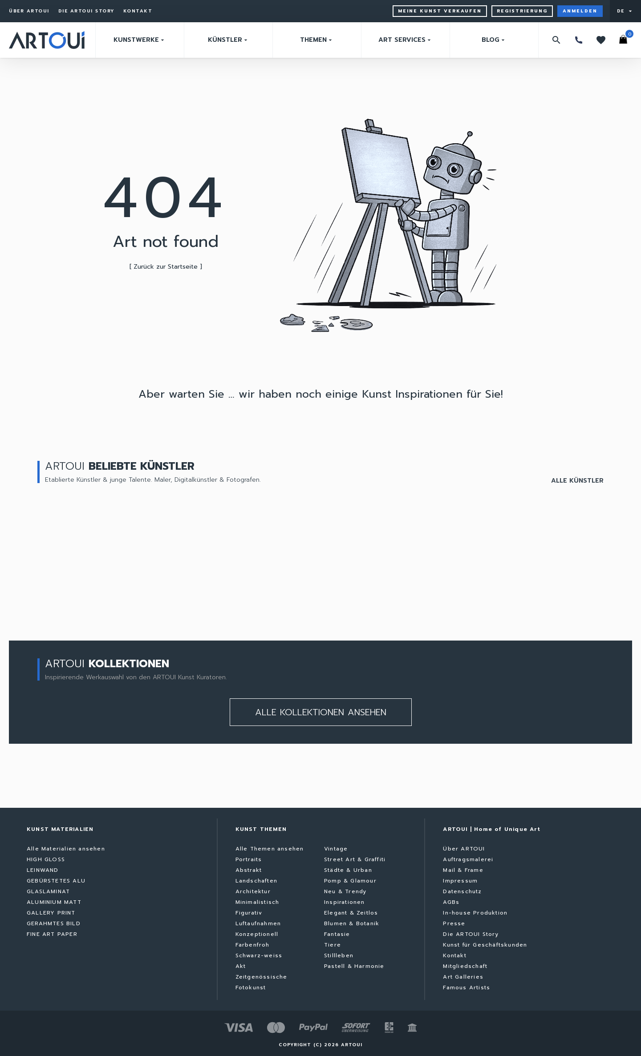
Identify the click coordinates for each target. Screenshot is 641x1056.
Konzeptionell (257, 934)
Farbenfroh (252, 945)
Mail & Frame (463, 870)
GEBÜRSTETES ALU (56, 881)
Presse (454, 923)
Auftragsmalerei (468, 859)
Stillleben (338, 955)
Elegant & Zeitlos (351, 913)
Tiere (332, 945)
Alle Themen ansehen (269, 849)
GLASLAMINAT (48, 891)
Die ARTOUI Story (86, 11)
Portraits (248, 859)
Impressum (460, 881)
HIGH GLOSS (46, 859)
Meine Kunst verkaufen (440, 11)
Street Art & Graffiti (354, 859)
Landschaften (256, 881)
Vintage (336, 849)
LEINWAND (43, 870)
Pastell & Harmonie (354, 966)
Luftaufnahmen (258, 923)
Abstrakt (248, 870)
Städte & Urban (348, 870)
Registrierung (522, 11)
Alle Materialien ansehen (66, 849)
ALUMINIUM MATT (54, 902)
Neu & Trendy (345, 891)
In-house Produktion (475, 913)
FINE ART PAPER (52, 934)
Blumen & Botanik (351, 923)
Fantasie (337, 934)
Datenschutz (462, 891)
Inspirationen (344, 902)
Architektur (253, 891)
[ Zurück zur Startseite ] (166, 266)
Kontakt (138, 11)
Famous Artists (466, 987)
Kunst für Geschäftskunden (485, 945)
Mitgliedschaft (465, 966)
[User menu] (625, 11)
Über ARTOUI (29, 11)
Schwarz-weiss (259, 955)
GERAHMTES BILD (54, 923)
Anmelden (580, 11)
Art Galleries (463, 977)
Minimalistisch (257, 902)
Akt (240, 966)
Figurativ (249, 913)
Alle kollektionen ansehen (320, 712)
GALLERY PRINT (51, 913)
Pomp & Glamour (350, 881)
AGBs (451, 902)
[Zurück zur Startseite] (47, 40)
